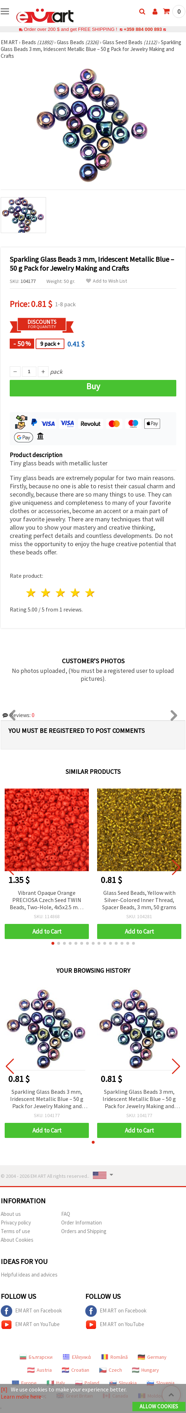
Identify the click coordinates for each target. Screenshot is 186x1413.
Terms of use (15, 1231)
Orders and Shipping (83, 1231)
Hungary (145, 1370)
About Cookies (17, 1239)
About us (11, 1213)
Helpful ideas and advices (29, 1274)
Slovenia (160, 1383)
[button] (52, 943)
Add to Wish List (106, 281)
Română (114, 1357)
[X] (4, 1389)
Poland (87, 1383)
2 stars (46, 592)
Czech (110, 1370)
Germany (152, 1357)
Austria (39, 1370)
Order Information (81, 1222)
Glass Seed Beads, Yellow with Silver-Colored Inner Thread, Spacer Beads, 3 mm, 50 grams (139, 900)
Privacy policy (16, 1222)
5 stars (90, 592)
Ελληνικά (77, 1357)
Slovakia (123, 1383)
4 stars (75, 592)
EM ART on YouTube (30, 1324)
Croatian (75, 1370)
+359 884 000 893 (143, 29)
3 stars (61, 592)
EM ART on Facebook (31, 1311)
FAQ (65, 1213)
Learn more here (21, 1396)
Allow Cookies (159, 1406)
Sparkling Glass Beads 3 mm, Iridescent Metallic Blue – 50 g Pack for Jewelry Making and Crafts (46, 1099)
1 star (31, 592)
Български (36, 1357)
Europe (24, 1382)
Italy (56, 1383)
